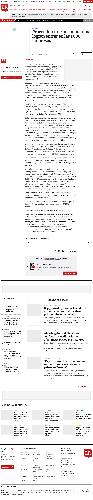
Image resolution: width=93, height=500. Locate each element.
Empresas (24, 462)
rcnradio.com (53, 492)
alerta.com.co (5, 494)
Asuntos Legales (25, 454)
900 (58, 242)
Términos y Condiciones (68, 464)
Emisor (67, 14)
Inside (47, 469)
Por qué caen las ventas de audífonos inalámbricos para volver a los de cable (83, 415)
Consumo (23, 458)
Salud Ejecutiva (50, 475)
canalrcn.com (43, 492)
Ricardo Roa (22, 16)
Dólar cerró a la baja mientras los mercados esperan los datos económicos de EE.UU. (12, 368)
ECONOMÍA (22, 9)
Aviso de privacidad (67, 462)
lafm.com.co (74, 492)
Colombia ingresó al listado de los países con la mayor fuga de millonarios (13, 308)
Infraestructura (37, 469)
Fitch (46, 14)
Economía (49, 458)
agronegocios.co (22, 490)
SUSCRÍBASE (88, 1)
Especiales (36, 462)
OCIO (34, 9)
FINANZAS (15, 9)
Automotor (8, 349)
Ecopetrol (14, 16)
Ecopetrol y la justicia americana (12, 343)
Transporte (49, 410)
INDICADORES (82, 9)
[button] (27, 266)
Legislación (17, 425)
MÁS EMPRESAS (83, 387)
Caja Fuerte (36, 454)
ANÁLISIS (59, 9)
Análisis (48, 451)
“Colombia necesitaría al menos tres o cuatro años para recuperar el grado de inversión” (12, 321)
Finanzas (23, 465)
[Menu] (11, 9)
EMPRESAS (29, 9)
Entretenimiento (81, 410)
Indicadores (24, 469)
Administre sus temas (9, 77)
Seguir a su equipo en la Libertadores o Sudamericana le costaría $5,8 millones (83, 431)
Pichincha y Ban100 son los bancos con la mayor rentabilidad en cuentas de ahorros (13, 334)
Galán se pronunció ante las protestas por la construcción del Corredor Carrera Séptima (52, 416)
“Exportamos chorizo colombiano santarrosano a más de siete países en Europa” (65, 364)
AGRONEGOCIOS (51, 9)
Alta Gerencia (37, 451)
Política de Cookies (67, 471)
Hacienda (6, 304)
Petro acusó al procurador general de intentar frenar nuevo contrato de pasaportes (21, 431)
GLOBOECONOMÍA (41, 9)
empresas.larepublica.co (36, 490)
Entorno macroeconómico (36, 14)
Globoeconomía (50, 465)
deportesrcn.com (16, 494)
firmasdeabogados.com (52, 490)
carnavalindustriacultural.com (29, 492)
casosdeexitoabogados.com (9, 492)
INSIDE (89, 9)
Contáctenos (65, 460)
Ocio (47, 471)
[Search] (79, 5)
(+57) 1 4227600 (6, 460)
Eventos (48, 462)
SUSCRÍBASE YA (70, 273)
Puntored (73, 14)
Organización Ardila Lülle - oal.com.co (85, 491)
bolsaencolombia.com (68, 490)
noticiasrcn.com (63, 492)
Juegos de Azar (82, 14)
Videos (35, 480)
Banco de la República (56, 14)
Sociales (23, 480)
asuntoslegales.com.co (8, 490)
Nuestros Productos (67, 457)
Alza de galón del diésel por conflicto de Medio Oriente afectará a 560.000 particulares (64, 336)
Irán (15, 410)
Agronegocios (25, 451)
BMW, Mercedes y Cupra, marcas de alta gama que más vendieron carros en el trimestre (12, 355)
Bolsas (6, 363)
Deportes (79, 425)
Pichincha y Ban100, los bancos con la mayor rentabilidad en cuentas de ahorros (52, 431)
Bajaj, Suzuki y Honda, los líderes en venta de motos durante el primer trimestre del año (65, 311)
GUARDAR (86, 54)
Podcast (23, 475)
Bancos (6, 329)
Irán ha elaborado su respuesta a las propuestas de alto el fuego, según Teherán (22, 416)
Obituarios (36, 471)
